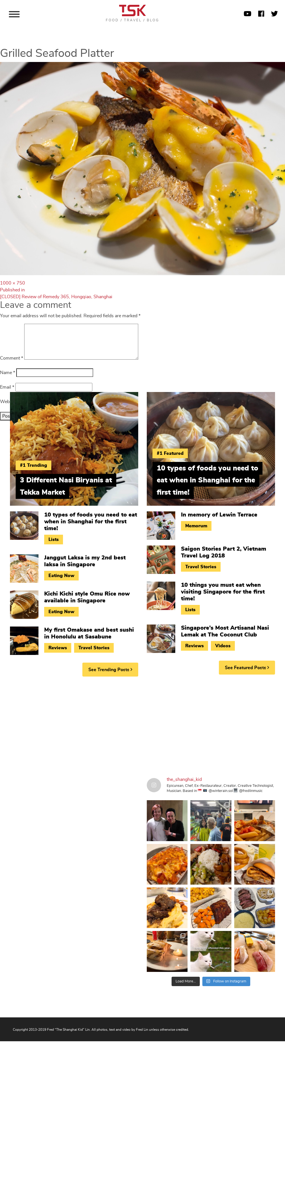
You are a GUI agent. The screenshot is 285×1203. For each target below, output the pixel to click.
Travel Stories (93, 648)
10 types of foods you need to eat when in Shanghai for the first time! (90, 521)
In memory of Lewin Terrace (219, 515)
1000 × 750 (12, 283)
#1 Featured (170, 453)
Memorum (196, 526)
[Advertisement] (108, 725)
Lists (53, 539)
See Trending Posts (110, 669)
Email (7, 387)
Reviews (57, 648)
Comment (11, 358)
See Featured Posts (247, 667)
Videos (223, 646)
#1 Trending (33, 465)
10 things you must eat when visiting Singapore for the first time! (223, 592)
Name (7, 372)
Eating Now (61, 575)
